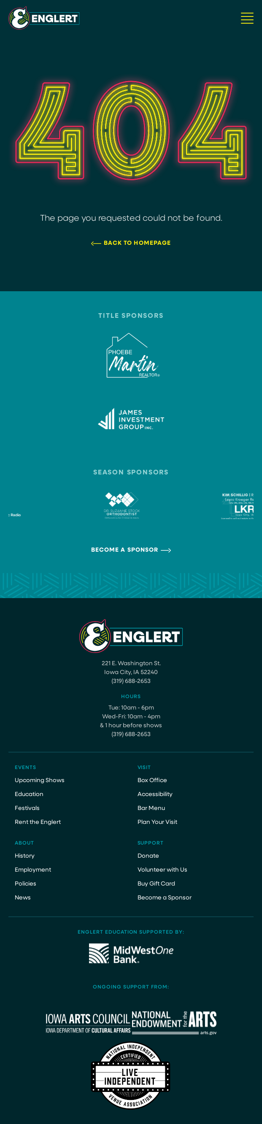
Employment (33, 870)
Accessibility (155, 794)
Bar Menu (151, 808)
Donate (148, 856)
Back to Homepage (137, 243)
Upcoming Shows (40, 780)
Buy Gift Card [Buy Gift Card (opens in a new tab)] (156, 884)
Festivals (27, 808)
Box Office (152, 780)
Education (29, 794)
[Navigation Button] (247, 18)
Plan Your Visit (157, 822)
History (25, 856)
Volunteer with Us (162, 870)
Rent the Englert (38, 822)
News (23, 898)
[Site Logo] (44, 18)
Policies (25, 884)
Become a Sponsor (125, 550)
